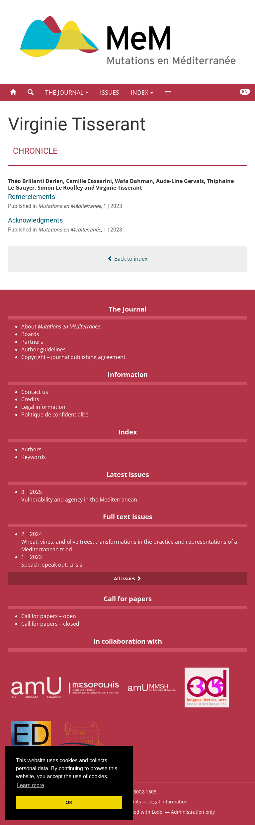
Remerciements (31, 197)
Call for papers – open (48, 616)
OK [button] (69, 802)
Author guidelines (43, 349)
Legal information (43, 407)
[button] (31, 92)
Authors (31, 449)
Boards (30, 334)
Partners (32, 341)
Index (142, 92)
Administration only (193, 812)
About (60, 326)
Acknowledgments (35, 220)
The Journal (66, 92)
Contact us (34, 392)
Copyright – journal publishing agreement (73, 357)
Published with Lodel (140, 812)
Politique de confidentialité (54, 414)
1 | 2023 (112, 206)
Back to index (127, 258)
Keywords (33, 457)
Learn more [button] (30, 785)
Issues (109, 92)
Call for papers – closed (50, 623)
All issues (127, 578)
